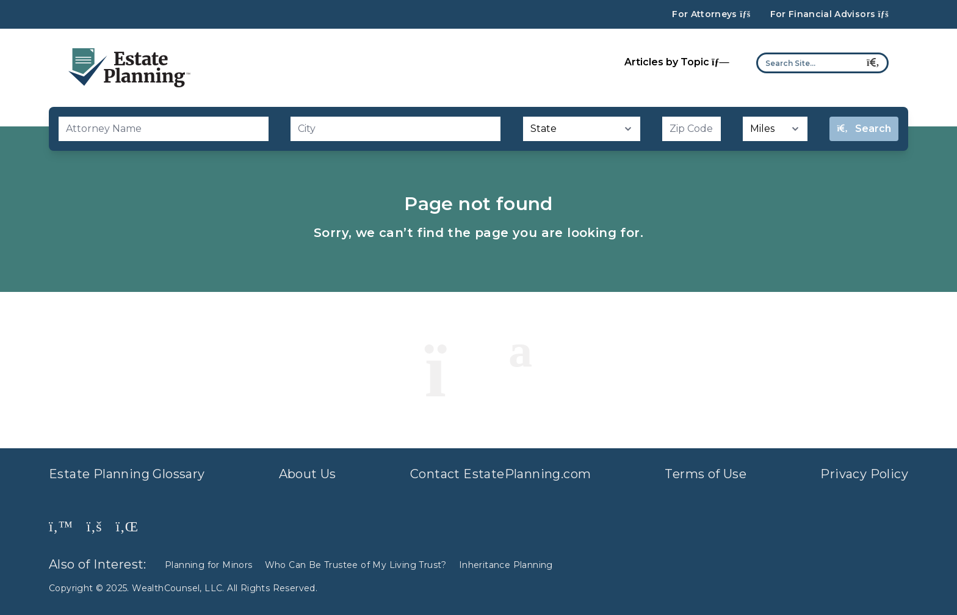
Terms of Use (705, 474)
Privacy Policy (864, 474)
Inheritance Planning (506, 564)
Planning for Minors (209, 564)
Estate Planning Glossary (127, 474)
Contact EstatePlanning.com (500, 474)
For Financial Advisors (829, 14)
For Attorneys (711, 14)
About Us (307, 474)
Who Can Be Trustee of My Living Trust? (356, 564)
